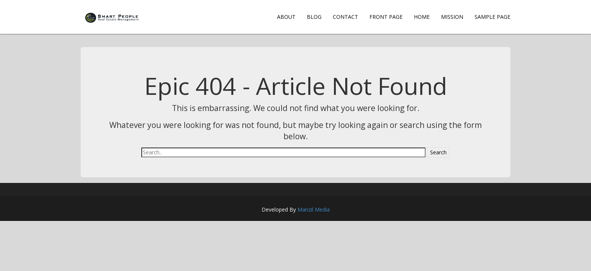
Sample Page (492, 16)
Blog (314, 16)
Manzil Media (313, 209)
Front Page (386, 16)
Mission (452, 16)
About (286, 16)
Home (422, 16)
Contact (345, 16)
